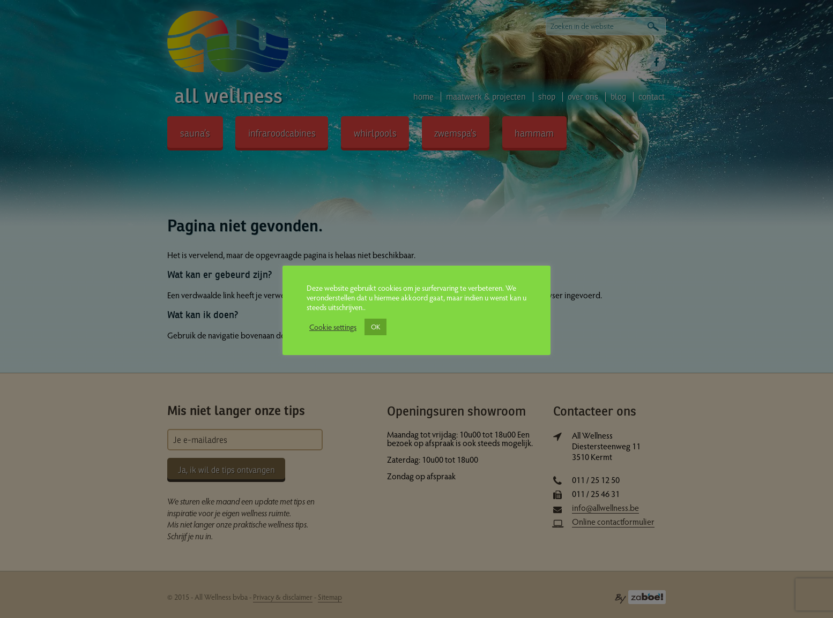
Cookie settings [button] (332, 326)
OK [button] (375, 326)
